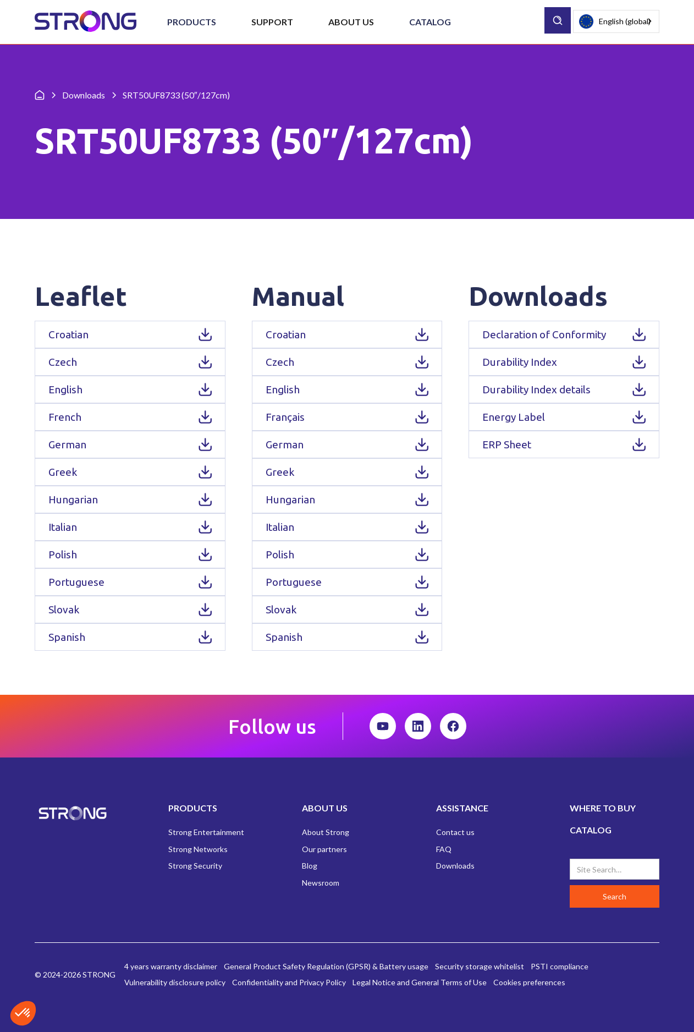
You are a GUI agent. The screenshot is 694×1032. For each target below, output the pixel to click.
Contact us (455, 832)
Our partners (324, 849)
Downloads (455, 865)
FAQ (443, 849)
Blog (309, 865)
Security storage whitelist (479, 966)
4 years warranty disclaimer (170, 966)
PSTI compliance (559, 966)
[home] (85, 22)
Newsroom (320, 882)
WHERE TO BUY (603, 808)
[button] (192, 22)
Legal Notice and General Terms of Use (419, 982)
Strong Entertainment (206, 832)
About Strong (325, 832)
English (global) (615, 22)
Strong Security (195, 865)
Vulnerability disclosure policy (174, 982)
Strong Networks (198, 849)
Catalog (430, 22)
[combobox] (616, 21)
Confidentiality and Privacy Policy (289, 982)
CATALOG (591, 830)
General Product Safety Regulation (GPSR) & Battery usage (326, 966)
